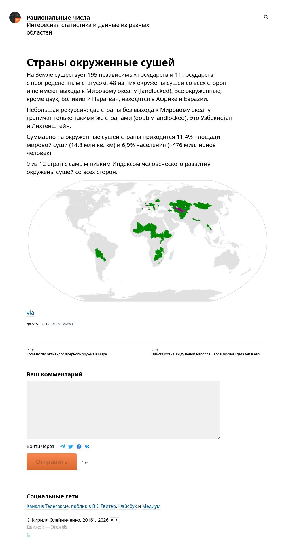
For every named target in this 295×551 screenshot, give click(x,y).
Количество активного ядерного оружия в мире (67, 354)
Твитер (108, 506)
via (30, 312)
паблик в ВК (84, 506)
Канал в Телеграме (48, 506)
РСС (114, 520)
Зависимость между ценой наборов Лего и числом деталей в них (205, 354)
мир (56, 324)
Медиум (151, 506)
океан (68, 324)
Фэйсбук (127, 506)
